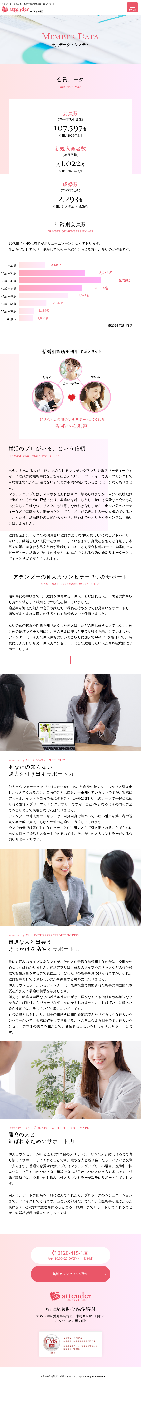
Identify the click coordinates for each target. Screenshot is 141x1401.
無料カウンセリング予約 (70, 1277)
